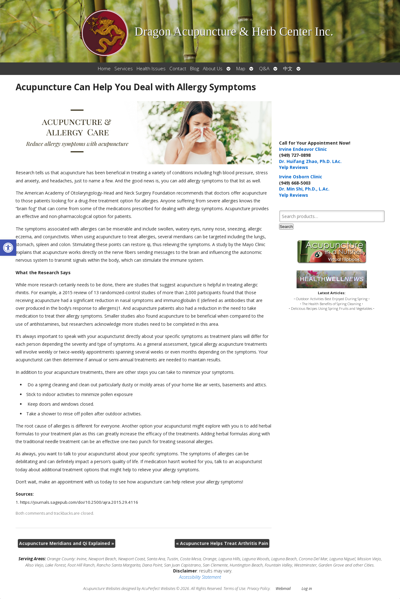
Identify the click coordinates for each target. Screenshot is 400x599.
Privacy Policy (258, 588)
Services (123, 68)
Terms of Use (234, 588)
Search (286, 226)
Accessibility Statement (200, 577)
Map (240, 68)
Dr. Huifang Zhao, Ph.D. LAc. (310, 161)
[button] (8, 248)
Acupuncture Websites (101, 588)
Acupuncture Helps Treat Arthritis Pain (222, 543)
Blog (194, 68)
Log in (307, 588)
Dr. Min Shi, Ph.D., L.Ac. (304, 189)
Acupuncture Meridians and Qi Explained (66, 543)
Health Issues (151, 68)
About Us (212, 68)
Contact (177, 68)
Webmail (283, 588)
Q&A (264, 68)
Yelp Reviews (293, 167)
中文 (287, 68)
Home (104, 68)
